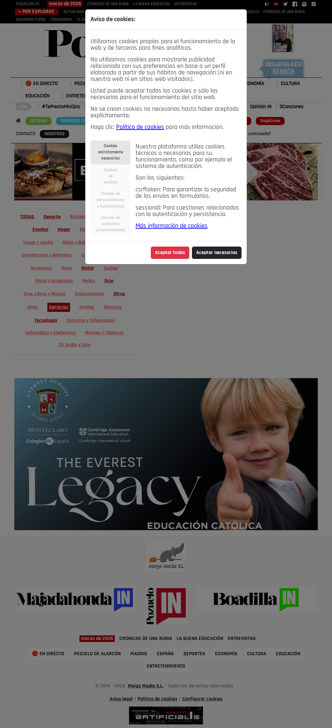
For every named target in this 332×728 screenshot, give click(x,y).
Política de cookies (140, 127)
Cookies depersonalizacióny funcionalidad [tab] (110, 200)
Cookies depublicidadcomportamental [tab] (110, 224)
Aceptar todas (170, 252)
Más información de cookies (172, 226)
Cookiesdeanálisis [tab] (110, 176)
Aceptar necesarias (216, 252)
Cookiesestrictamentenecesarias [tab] (110, 152)
